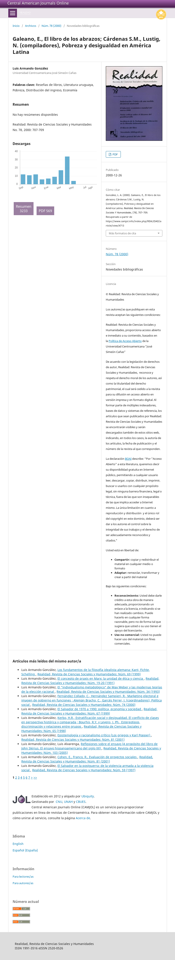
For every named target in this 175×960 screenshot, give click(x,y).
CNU (59, 802)
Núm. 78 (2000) (51, 26)
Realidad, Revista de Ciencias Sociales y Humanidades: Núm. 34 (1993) (108, 691)
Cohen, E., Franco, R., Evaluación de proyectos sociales (97, 757)
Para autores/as (23, 883)
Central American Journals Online (38, 3)
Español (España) (25, 850)
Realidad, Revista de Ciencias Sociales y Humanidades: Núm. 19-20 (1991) (90, 680)
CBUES (81, 802)
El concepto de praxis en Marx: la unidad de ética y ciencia (100, 678)
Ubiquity (87, 796)
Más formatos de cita (122, 233)
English (18, 844)
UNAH (68, 802)
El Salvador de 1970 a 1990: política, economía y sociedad (99, 709)
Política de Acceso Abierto (125, 341)
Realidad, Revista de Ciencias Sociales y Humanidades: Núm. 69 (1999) (89, 674)
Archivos (30, 26)
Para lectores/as (23, 876)
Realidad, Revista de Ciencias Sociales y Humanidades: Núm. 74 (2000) (83, 705)
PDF (115, 154)
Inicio (16, 26)
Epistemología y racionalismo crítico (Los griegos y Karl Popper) (104, 735)
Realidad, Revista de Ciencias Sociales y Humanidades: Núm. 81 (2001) (73, 739)
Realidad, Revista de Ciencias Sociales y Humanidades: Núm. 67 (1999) (89, 711)
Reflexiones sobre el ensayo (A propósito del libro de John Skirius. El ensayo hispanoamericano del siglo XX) (89, 746)
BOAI (128, 459)
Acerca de (83, 818)
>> (35, 777)
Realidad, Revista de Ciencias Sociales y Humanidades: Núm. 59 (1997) (83, 770)
